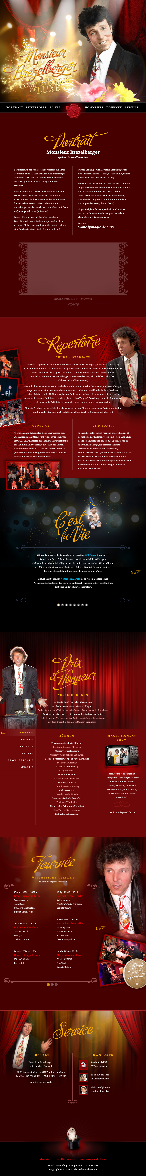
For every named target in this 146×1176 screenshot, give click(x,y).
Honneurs (94, 107)
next (136, 572)
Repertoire (36, 107)
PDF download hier (100, 1066)
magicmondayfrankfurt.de (122, 812)
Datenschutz (92, 1165)
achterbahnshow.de (23, 911)
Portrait (14, 107)
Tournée (114, 107)
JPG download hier (100, 1078)
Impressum (77, 1165)
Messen (27, 767)
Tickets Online (21, 939)
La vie (55, 107)
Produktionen (20, 760)
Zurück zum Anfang (58, 1165)
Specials (25, 746)
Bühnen (26, 732)
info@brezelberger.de (41, 1082)
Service (132, 107)
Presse (27, 753)
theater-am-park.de (66, 939)
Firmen (27, 739)
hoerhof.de (19, 963)
